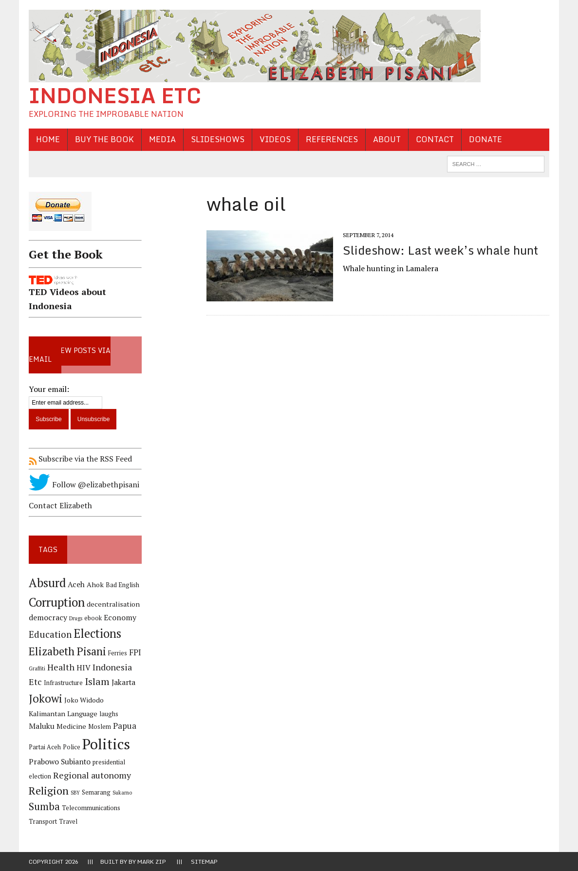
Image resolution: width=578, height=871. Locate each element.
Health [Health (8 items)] (61, 667)
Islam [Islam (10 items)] (97, 681)
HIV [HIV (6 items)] (83, 668)
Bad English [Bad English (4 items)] (122, 585)
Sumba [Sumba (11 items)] (44, 806)
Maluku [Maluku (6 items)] (42, 726)
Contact (435, 139)
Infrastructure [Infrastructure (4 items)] (63, 683)
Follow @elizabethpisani (84, 484)
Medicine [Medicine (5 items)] (71, 726)
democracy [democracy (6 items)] (48, 617)
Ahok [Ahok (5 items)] (95, 584)
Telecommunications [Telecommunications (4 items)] (91, 808)
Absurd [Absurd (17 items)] (47, 583)
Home (48, 139)
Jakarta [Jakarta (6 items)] (123, 682)
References (332, 139)
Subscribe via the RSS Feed (80, 458)
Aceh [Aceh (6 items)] (76, 584)
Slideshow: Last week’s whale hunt (440, 250)
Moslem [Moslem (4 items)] (99, 727)
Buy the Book (104, 139)
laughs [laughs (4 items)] (108, 714)
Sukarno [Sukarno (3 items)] (122, 792)
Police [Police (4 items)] (71, 747)
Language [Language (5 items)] (82, 713)
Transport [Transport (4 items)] (43, 821)
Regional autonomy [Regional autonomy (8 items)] (92, 775)
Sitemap (204, 861)
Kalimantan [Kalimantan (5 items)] (47, 713)
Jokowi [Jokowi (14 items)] (45, 698)
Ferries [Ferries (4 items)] (117, 653)
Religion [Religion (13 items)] (49, 790)
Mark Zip (151, 861)
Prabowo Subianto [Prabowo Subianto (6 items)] (60, 762)
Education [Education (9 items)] (50, 634)
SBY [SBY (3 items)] (75, 792)
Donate (485, 139)
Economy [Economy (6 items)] (120, 617)
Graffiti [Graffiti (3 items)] (37, 668)
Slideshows (217, 139)
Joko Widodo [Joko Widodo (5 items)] (84, 699)
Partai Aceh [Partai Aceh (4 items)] (45, 747)
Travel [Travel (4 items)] (68, 821)
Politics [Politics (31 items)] (106, 744)
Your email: (49, 389)
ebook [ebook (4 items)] (93, 618)
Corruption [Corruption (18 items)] (57, 602)
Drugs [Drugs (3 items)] (75, 618)
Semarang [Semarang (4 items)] (96, 792)
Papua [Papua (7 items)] (124, 726)
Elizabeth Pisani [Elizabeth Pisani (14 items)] (67, 651)
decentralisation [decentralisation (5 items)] (113, 604)
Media (162, 139)
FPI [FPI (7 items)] (135, 652)
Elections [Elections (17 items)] (97, 633)
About (387, 139)
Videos (275, 139)
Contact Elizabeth (60, 505)
